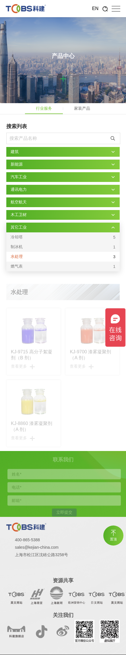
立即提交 (64, 513)
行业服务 (44, 108)
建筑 (15, 151)
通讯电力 (19, 189)
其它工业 (19, 227)
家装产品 (82, 108)
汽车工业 (19, 176)
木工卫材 (19, 214)
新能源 (17, 164)
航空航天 (19, 202)
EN (95, 8)
